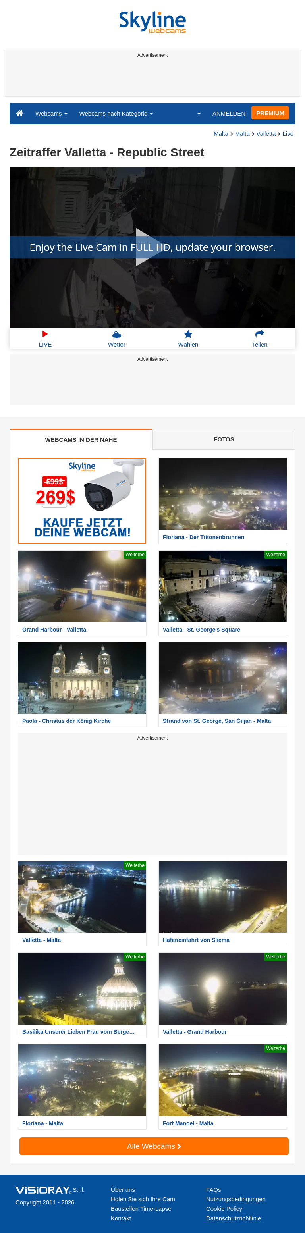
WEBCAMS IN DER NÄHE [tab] (81, 439)
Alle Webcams (154, 1146)
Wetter (116, 338)
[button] (194, 113)
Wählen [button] (188, 338)
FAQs (213, 1189)
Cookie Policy (224, 1208)
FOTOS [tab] (224, 439)
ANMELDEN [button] (228, 113)
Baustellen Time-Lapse (141, 1208)
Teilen (259, 338)
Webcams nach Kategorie (116, 113)
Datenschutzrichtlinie (233, 1218)
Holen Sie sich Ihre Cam (143, 1199)
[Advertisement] (151, 78)
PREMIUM (270, 113)
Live (287, 133)
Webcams (51, 113)
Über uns (123, 1189)
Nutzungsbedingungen (236, 1199)
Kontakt (121, 1218)
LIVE (45, 338)
